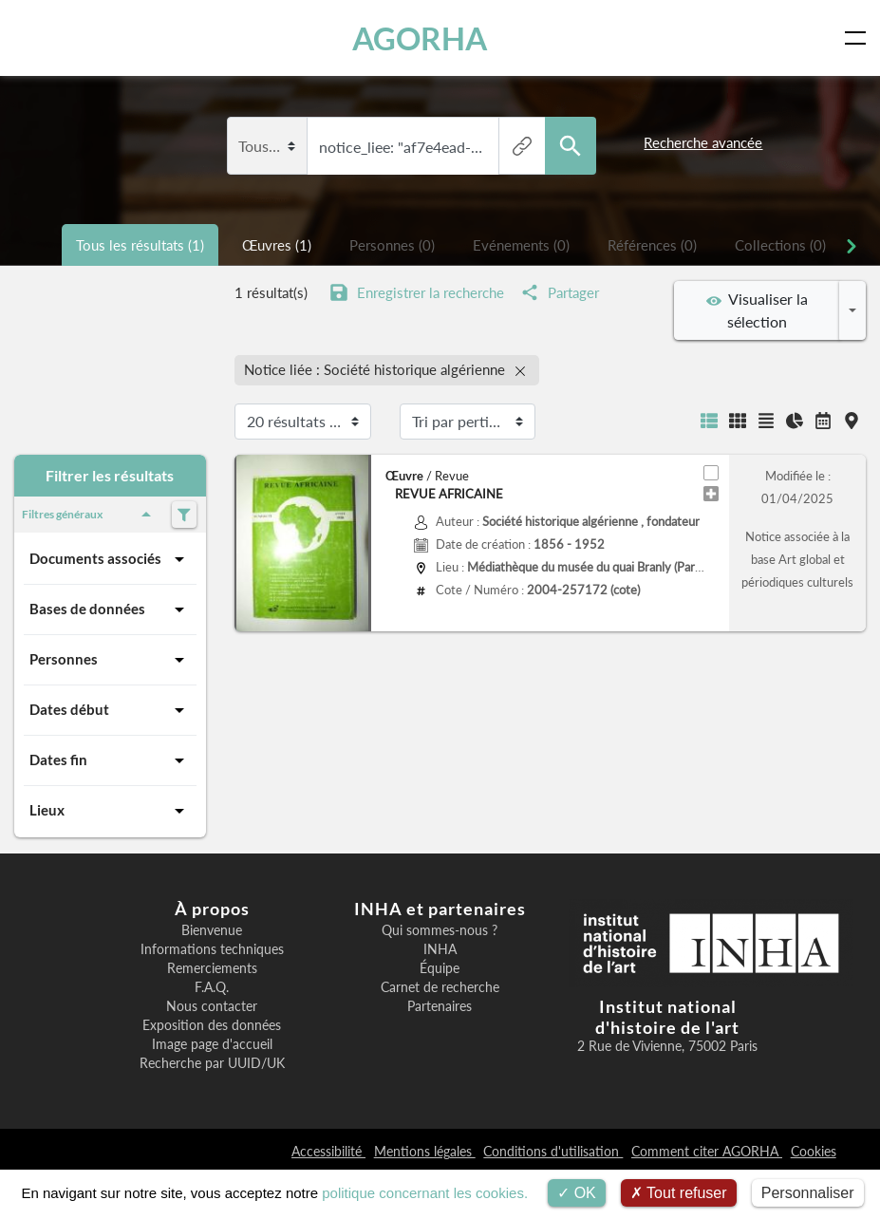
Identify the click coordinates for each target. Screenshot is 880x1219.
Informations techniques (212, 949)
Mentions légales (425, 1151)
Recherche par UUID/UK (212, 1063)
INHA (440, 949)
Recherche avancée (703, 142)
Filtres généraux (90, 514)
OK (576, 1193)
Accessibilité (328, 1151)
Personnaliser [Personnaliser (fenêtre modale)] (807, 1193)
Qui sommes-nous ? (439, 930)
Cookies (813, 1151)
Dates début (110, 710)
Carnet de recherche (440, 987)
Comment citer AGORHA (706, 1151)
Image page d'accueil (212, 1044)
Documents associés (110, 559)
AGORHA (419, 38)
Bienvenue (211, 930)
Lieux (110, 810)
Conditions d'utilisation (553, 1151)
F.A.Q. (212, 987)
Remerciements (212, 968)
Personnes (110, 659)
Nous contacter (211, 1006)
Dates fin (110, 760)
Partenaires (439, 1006)
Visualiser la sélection (757, 310)
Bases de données (110, 609)
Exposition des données (211, 1025)
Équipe (439, 968)
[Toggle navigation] (859, 38)
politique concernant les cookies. (425, 1193)
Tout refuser (678, 1193)
